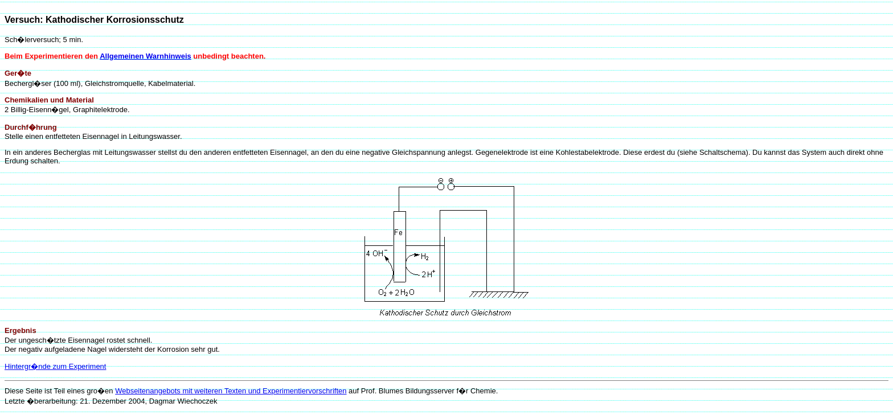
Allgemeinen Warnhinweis (145, 56)
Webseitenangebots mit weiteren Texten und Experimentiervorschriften (230, 391)
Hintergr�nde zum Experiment (55, 366)
